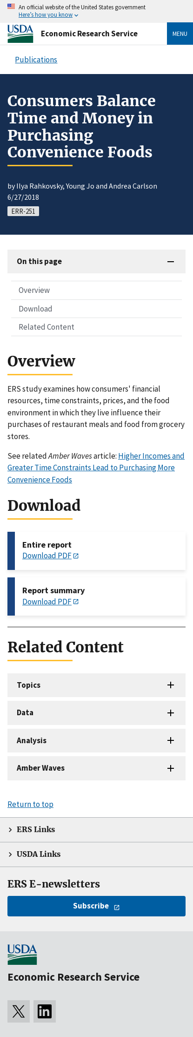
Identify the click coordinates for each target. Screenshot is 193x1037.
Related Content (46, 327)
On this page (39, 261)
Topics (28, 685)
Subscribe (91, 906)
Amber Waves (41, 768)
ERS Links (36, 829)
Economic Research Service (89, 33)
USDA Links (38, 854)
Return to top (30, 804)
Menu (180, 33)
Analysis (32, 740)
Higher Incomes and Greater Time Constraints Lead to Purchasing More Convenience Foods (96, 468)
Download (36, 309)
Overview (34, 290)
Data (25, 712)
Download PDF (47, 555)
